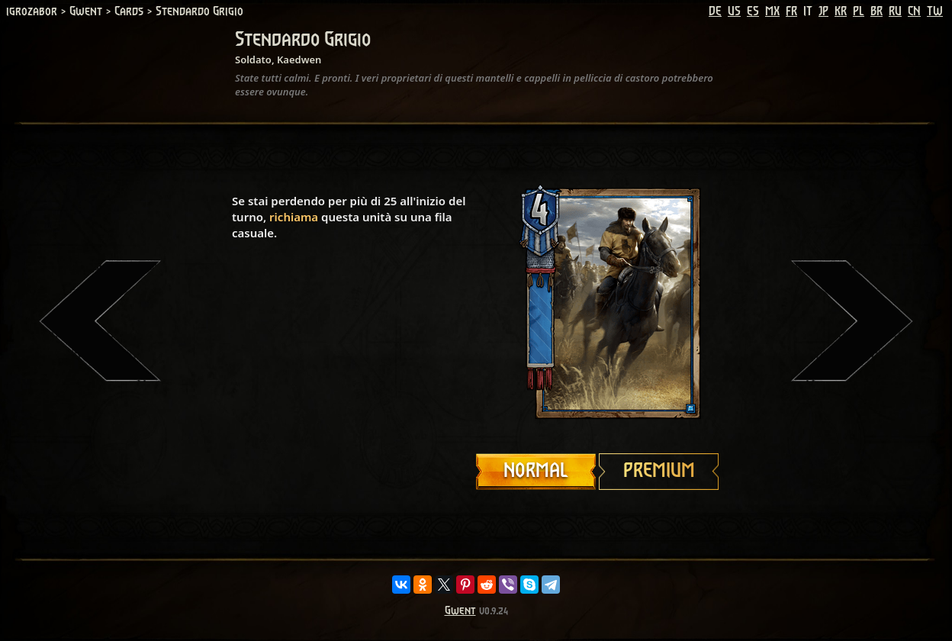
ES (753, 11)
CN (914, 11)
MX (772, 11)
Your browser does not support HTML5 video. (598, 302)
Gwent (460, 611)
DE (715, 11)
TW (935, 11)
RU (895, 11)
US (734, 11)
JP (823, 11)
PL (858, 11)
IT (807, 11)
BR (876, 11)
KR (841, 11)
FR (791, 11)
